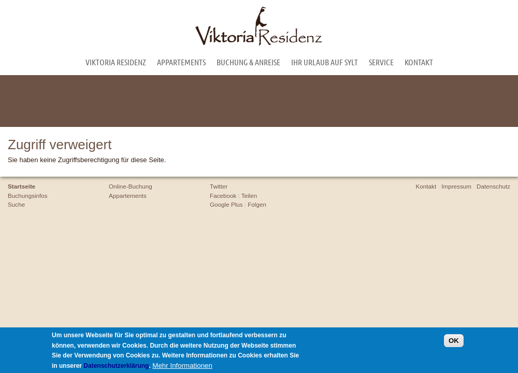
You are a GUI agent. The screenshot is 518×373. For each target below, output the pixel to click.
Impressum (456, 186)
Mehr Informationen (182, 366)
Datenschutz (493, 186)
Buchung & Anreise (248, 62)
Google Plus (226, 204)
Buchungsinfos (28, 195)
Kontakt (419, 62)
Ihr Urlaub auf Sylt (324, 62)
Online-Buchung (130, 186)
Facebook (223, 195)
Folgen (257, 204)
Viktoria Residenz (115, 62)
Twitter (218, 186)
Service (381, 62)
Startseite (21, 186)
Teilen (249, 195)
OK (454, 342)
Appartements (181, 62)
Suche (16, 204)
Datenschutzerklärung (116, 366)
